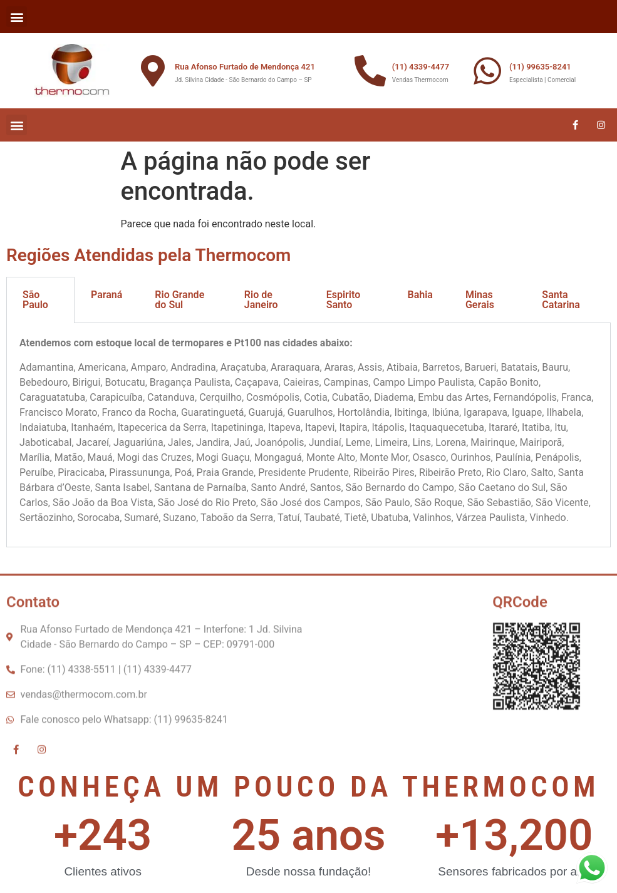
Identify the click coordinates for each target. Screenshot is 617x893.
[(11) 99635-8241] (487, 70)
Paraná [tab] (106, 295)
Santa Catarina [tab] (560, 300)
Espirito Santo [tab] (343, 300)
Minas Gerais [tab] (479, 300)
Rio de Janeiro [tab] (261, 300)
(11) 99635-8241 (540, 66)
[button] (16, 16)
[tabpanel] (308, 435)
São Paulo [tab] (35, 300)
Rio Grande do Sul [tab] (179, 300)
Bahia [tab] (419, 295)
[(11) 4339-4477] (370, 70)
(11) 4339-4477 (420, 66)
